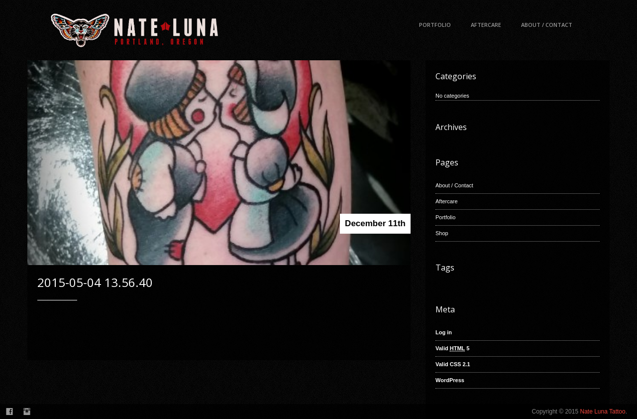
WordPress (449, 380)
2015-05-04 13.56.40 (95, 282)
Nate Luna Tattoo (602, 411)
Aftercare (486, 24)
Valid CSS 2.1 (452, 364)
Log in (443, 332)
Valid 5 (452, 348)
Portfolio (435, 24)
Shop (441, 233)
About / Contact (546, 24)
